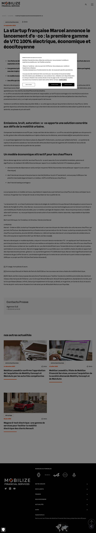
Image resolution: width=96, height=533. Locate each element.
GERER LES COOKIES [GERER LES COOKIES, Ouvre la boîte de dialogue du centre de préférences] (29, 84)
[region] (48, 71)
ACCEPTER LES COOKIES (68, 84)
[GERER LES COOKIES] (3, 529)
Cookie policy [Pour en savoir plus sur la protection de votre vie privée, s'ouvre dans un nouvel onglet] (63, 79)
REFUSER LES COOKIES (54, 84)
